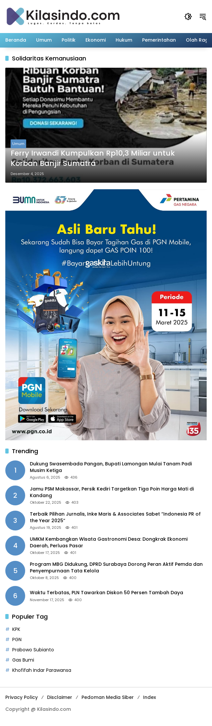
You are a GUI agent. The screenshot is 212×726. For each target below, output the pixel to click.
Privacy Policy (21, 697)
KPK (16, 629)
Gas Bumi (23, 660)
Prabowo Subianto (33, 649)
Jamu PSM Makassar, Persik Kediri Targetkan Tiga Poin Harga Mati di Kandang (112, 492)
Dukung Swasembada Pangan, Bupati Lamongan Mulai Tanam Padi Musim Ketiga (111, 467)
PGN (17, 639)
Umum (18, 143)
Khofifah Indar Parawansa (41, 670)
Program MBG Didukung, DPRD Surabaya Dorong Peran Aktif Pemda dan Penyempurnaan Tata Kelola (116, 567)
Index (149, 697)
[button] (188, 16)
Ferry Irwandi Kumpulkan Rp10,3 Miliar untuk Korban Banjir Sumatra (93, 158)
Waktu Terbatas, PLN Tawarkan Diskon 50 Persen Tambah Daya (106, 593)
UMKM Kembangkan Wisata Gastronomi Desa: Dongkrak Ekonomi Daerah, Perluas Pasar (108, 542)
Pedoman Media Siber (107, 697)
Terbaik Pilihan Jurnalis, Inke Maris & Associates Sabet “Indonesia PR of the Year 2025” (115, 517)
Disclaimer (59, 697)
